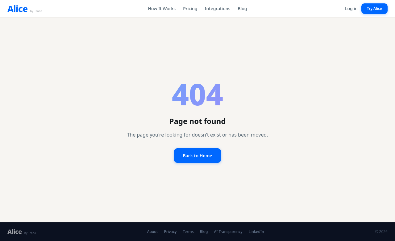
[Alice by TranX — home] (25, 8)
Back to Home (197, 156)
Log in (351, 8)
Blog (242, 8)
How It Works (162, 8)
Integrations (218, 8)
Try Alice (374, 8)
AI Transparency (228, 231)
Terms (188, 231)
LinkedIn (256, 231)
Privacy (170, 231)
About (152, 231)
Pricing (190, 8)
